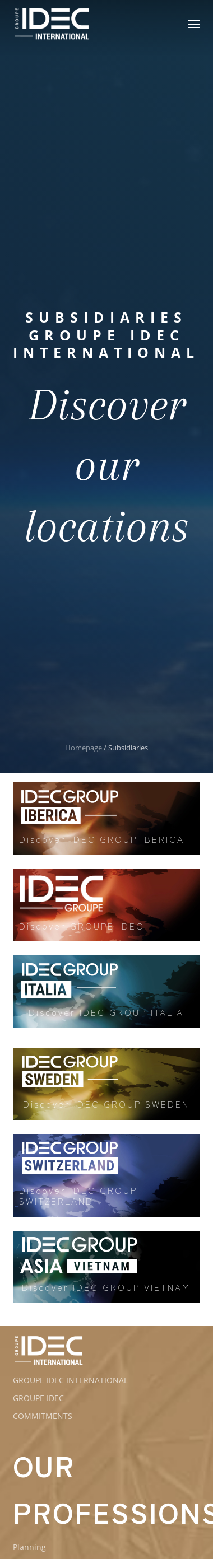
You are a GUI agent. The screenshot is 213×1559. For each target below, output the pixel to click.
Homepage (83, 748)
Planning (29, 1547)
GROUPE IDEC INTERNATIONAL (70, 1380)
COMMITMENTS (42, 1416)
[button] (194, 23)
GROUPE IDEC (38, 1398)
